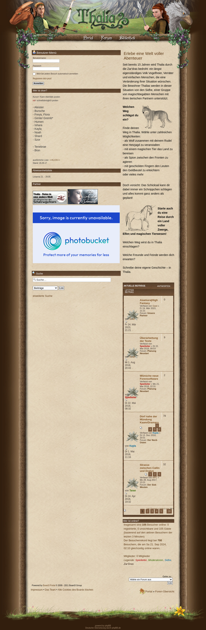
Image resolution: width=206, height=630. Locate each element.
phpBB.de (116, 628)
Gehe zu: (167, 576)
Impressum (37, 589)
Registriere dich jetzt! (42, 78)
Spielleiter (145, 346)
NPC (154, 477)
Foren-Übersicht (164, 591)
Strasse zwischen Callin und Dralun (150, 467)
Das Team (50, 589)
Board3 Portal (49, 585)
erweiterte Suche (43, 295)
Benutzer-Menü (44, 52)
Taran (133, 490)
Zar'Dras (129, 563)
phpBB (107, 626)
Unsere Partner (147, 314)
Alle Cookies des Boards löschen (75, 589)
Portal (148, 591)
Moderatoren (155, 560)
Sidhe (168, 560)
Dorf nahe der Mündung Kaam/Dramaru (149, 419)
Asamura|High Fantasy (149, 302)
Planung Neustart (148, 352)
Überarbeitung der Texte (149, 339)
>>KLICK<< (54, 160)
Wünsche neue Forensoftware (149, 377)
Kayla (155, 433)
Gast (154, 306)
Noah (132, 356)
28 (169, 511)
